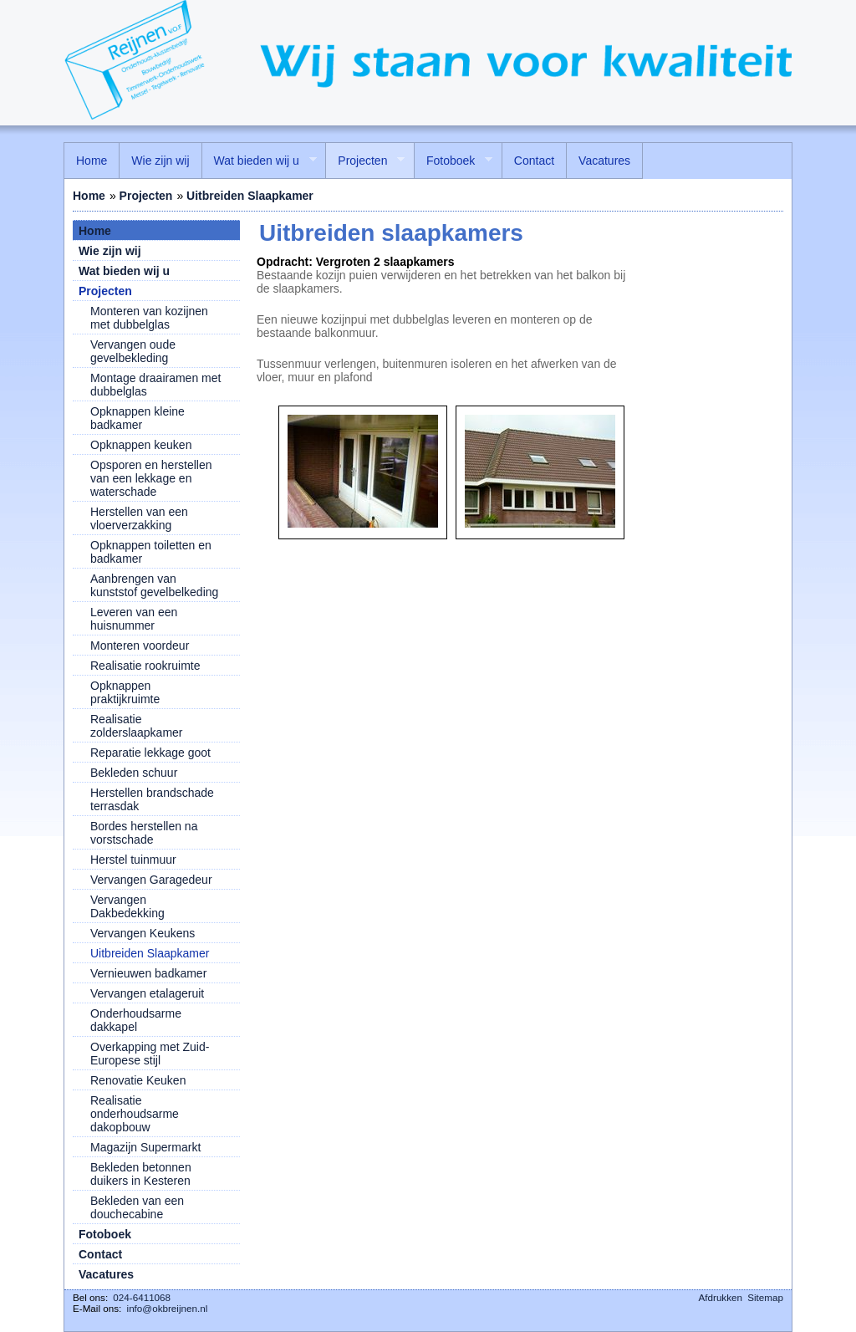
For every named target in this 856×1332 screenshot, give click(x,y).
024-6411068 (142, 1297)
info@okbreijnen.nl (167, 1308)
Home (89, 195)
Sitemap (765, 1297)
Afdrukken (720, 1297)
